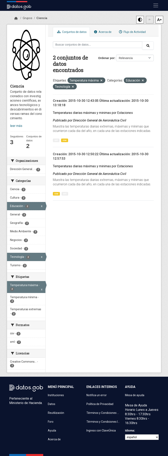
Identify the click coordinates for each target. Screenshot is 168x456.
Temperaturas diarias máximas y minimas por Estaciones (93, 113)
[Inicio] (16, 18)
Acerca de (102, 31)
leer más (16, 126)
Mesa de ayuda (134, 395)
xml (56, 140)
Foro (50, 421)
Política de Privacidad (99, 404)
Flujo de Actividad (132, 31)
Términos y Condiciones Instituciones (103, 421)
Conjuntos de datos (71, 31)
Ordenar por (106, 58)
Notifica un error (96, 395)
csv (65, 140)
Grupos (27, 18)
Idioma (129, 430)
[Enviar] (148, 45)
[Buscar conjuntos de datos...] (97, 44)
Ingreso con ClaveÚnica (101, 430)
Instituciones (56, 395)
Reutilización (56, 412)
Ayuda (52, 430)
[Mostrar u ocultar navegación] (155, 5)
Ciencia (41, 18)
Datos (51, 404)
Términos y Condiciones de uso (103, 412)
